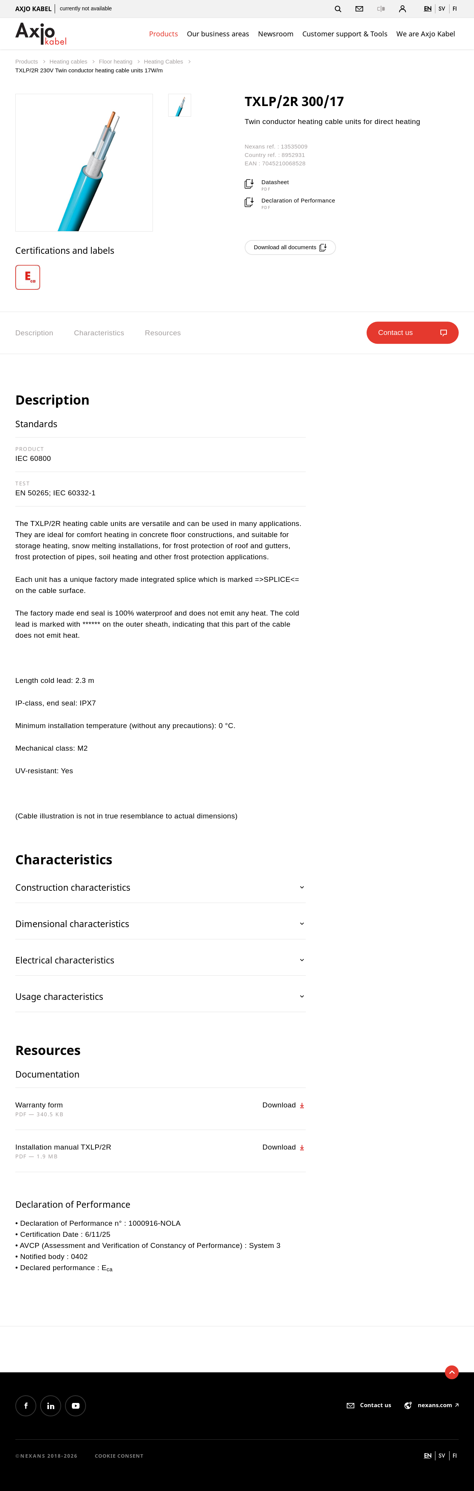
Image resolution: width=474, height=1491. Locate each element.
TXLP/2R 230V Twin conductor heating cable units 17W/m (89, 70)
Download (284, 1105)
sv (441, 8)
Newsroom (276, 33)
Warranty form (39, 1105)
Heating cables (69, 61)
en (428, 8)
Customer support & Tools (345, 33)
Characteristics (99, 333)
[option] (33, 277)
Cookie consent (119, 1455)
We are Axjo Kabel (425, 33)
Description (34, 333)
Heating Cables (164, 61)
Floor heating (116, 61)
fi (455, 8)
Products (163, 33)
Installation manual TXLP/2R (63, 1147)
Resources (163, 333)
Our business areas (218, 33)
